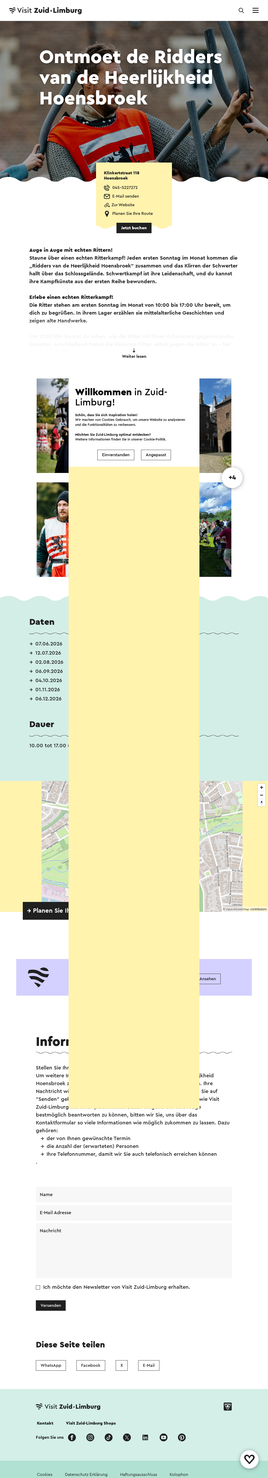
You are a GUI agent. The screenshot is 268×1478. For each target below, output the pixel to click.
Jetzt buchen (134, 228)
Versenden (51, 1305)
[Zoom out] (261, 795)
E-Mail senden (125, 196)
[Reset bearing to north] (261, 802)
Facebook (90, 1365)
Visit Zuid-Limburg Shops (91, 1423)
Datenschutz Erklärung (86, 1475)
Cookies (44, 1475)
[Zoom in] (261, 787)
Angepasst (156, 443)
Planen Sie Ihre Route (132, 213)
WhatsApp (51, 1365)
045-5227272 (125, 188)
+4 (232, 478)
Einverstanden (116, 443)
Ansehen (207, 979)
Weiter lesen (134, 354)
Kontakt (45, 1423)
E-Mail (149, 1365)
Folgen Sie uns (50, 1437)
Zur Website (123, 205)
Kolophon (179, 1475)
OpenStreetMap (237, 909)
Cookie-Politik (154, 427)
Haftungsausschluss (138, 1475)
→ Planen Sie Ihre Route (61, 911)
